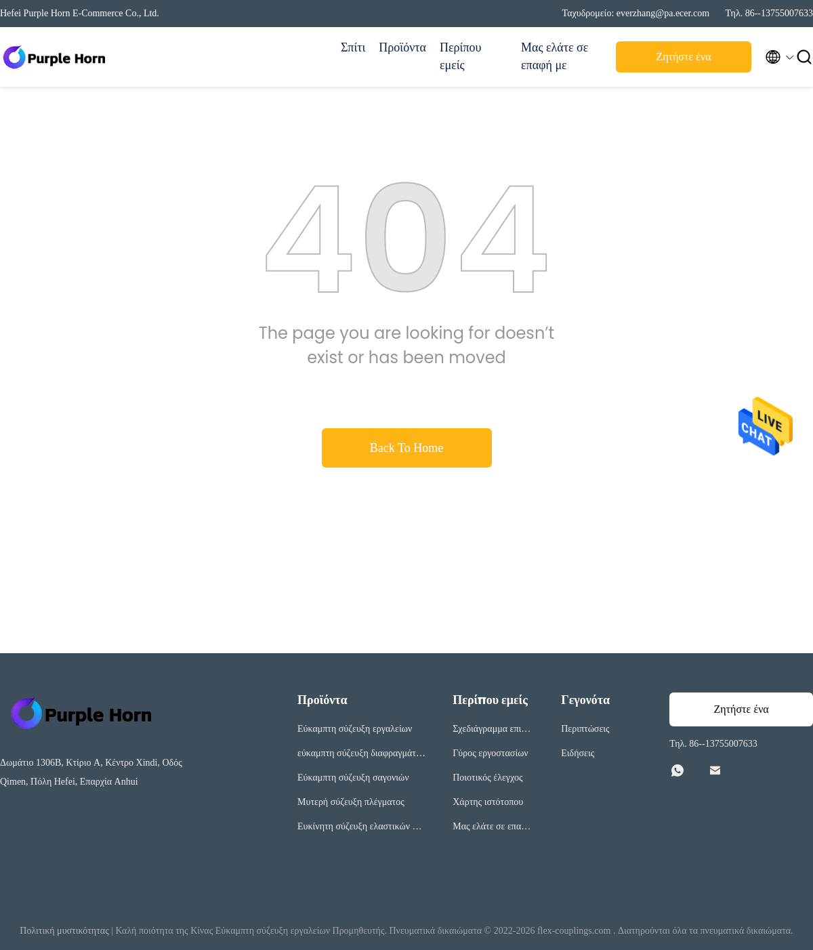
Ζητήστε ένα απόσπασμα (683, 61)
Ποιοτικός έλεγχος (487, 777)
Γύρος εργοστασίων (490, 753)
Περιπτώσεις (585, 729)
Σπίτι (353, 47)
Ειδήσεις (577, 753)
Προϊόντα (402, 47)
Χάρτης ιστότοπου (488, 802)
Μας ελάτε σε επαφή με (554, 56)
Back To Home (406, 448)
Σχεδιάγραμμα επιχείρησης (492, 731)
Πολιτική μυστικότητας (64, 931)
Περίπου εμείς (460, 56)
